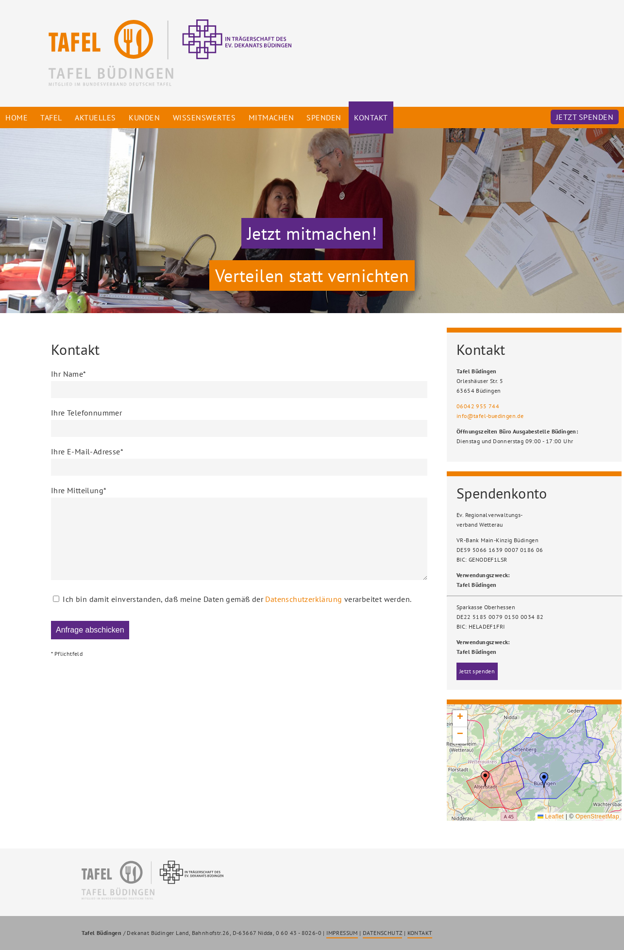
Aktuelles (95, 117)
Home (16, 117)
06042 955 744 (477, 406)
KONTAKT (420, 932)
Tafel (51, 117)
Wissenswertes (204, 117)
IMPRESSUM (342, 932)
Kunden (144, 117)
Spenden (323, 117)
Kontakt (371, 117)
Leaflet (551, 816)
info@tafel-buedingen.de (489, 415)
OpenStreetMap (597, 816)
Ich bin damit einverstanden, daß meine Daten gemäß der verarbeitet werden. (237, 614)
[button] (544, 780)
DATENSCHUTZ (382, 932)
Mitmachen (271, 117)
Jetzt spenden (585, 117)
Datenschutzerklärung (303, 613)
